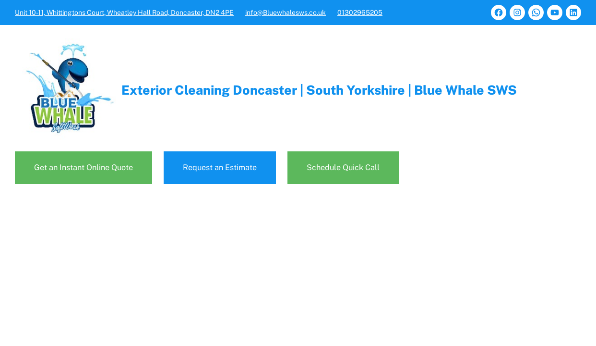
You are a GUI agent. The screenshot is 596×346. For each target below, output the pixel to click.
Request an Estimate (220, 167)
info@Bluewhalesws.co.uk (285, 12)
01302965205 (359, 12)
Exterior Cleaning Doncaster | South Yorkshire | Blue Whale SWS (319, 90)
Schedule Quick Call (343, 167)
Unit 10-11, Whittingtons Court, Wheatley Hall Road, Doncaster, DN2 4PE (124, 12)
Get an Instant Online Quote (83, 167)
